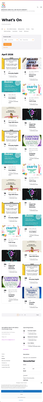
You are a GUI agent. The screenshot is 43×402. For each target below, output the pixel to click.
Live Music (14, 31)
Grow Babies (12, 98)
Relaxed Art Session (33, 336)
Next (38, 314)
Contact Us (4, 362)
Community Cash (5, 365)
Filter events (7, 44)
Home (3, 354)
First (24, 368)
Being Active (21, 29)
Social (20, 31)
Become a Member (6, 360)
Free (32, 29)
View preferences (21, 397)
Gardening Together (32, 154)
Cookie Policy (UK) (6, 367)
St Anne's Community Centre (34, 346)
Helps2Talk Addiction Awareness (32, 126)
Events (3, 358)
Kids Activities (7, 31)
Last (33, 368)
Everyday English (13, 73)
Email (24, 370)
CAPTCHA (25, 380)
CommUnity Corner (13, 76)
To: (21, 39)
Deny (21, 394)
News (3, 356)
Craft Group (32, 101)
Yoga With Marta (13, 122)
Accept (21, 391)
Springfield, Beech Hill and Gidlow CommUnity (14, 9)
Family (27, 29)
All (4, 29)
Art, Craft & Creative (11, 29)
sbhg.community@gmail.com (8, 339)
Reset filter (5, 47)
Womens (26, 31)
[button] (41, 382)
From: (5, 39)
